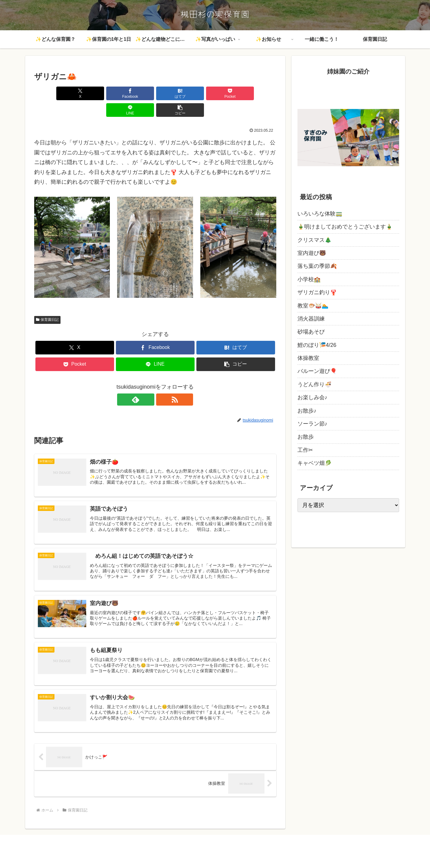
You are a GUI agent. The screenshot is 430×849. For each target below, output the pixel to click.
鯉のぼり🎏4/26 (316, 345)
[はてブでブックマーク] (134, 93)
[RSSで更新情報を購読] (162, 383)
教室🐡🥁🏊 (312, 306)
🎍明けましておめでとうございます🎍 (344, 227)
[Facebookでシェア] (94, 93)
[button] (256, 93)
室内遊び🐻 (311, 253)
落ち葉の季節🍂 (317, 266)
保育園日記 (47, 303)
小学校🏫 (308, 279)
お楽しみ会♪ (312, 397)
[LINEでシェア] (216, 93)
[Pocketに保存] (175, 93)
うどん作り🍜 (314, 384)
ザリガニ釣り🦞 (317, 292)
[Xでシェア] (53, 93)
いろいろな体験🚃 (319, 214)
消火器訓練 (311, 319)
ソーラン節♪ (312, 424)
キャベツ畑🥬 (314, 463)
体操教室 (308, 358)
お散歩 (305, 437)
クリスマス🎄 (314, 240)
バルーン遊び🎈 (317, 371)
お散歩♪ (307, 411)
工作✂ (305, 450)
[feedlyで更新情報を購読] (148, 383)
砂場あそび (311, 332)
